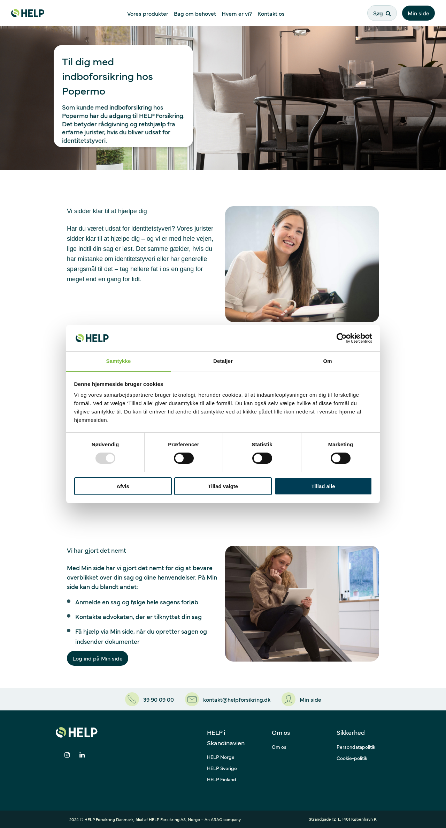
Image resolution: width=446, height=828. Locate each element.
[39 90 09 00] (149, 699)
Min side (418, 13)
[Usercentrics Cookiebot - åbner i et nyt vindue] (341, 338)
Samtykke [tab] (118, 361)
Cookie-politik (352, 757)
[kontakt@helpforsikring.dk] (227, 699)
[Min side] (301, 699)
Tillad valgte (223, 486)
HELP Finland (221, 779)
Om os (279, 746)
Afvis (122, 486)
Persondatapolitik (356, 746)
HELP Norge (220, 756)
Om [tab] (327, 361)
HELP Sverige (222, 767)
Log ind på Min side (97, 658)
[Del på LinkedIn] (82, 755)
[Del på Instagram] (67, 755)
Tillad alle (323, 486)
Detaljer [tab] (223, 361)
